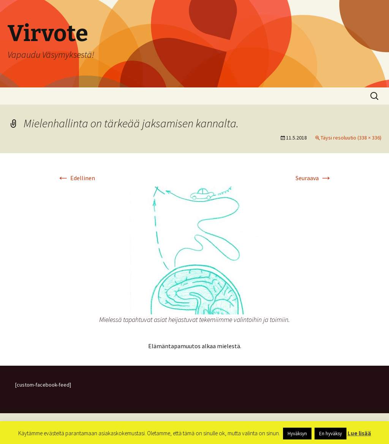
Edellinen (76, 178)
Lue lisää (359, 433)
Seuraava (314, 178)
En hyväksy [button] (330, 433)
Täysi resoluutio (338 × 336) (351, 137)
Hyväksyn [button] (297, 433)
